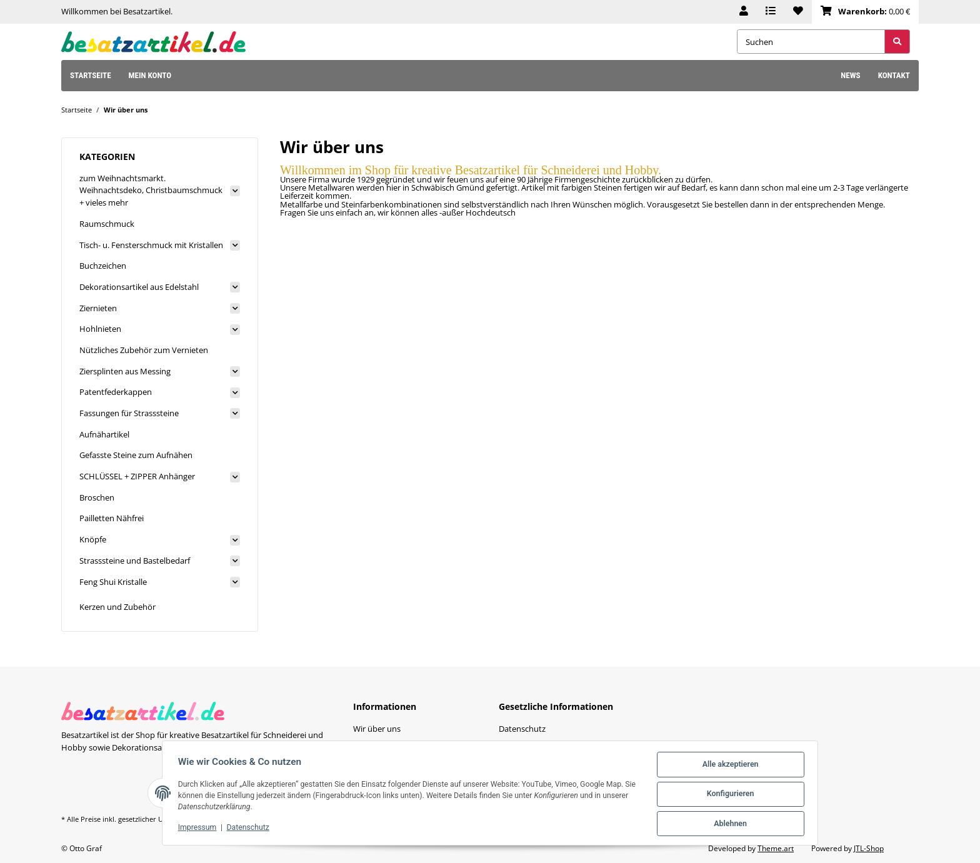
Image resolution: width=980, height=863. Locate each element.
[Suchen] (811, 41)
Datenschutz (250, 828)
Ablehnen (728, 824)
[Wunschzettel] (798, 12)
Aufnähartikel (104, 434)
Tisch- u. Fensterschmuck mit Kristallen (151, 245)
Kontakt (894, 75)
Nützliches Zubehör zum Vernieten (143, 350)
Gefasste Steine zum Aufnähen (135, 455)
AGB (506, 744)
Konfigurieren (728, 795)
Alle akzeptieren (728, 766)
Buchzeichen (102, 265)
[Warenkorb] (865, 12)
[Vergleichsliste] (770, 12)
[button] (744, 12)
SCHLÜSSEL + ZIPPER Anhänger (137, 476)
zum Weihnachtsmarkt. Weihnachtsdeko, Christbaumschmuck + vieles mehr (150, 190)
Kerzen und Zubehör (117, 606)
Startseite (90, 75)
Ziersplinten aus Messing (125, 371)
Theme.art (776, 848)
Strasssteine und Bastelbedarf (134, 560)
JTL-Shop (869, 848)
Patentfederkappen (115, 391)
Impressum (199, 828)
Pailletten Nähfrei (111, 518)
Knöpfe (92, 539)
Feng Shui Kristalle (113, 581)
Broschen (96, 497)
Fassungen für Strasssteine (129, 413)
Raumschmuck (106, 223)
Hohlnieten (100, 328)
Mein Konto (150, 75)
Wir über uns (377, 728)
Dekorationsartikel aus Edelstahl (139, 286)
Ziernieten (98, 308)
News (850, 75)
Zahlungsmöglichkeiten (396, 744)
